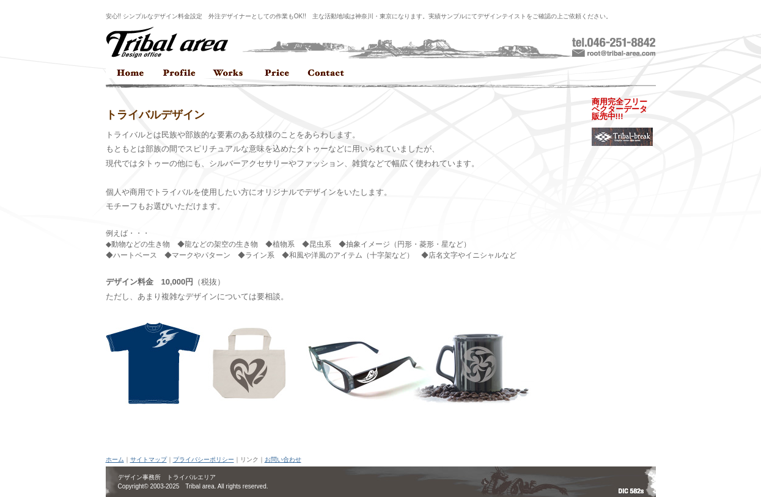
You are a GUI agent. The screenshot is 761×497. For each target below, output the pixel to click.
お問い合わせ (283, 459)
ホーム (115, 459)
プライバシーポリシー (203, 459)
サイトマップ (148, 459)
